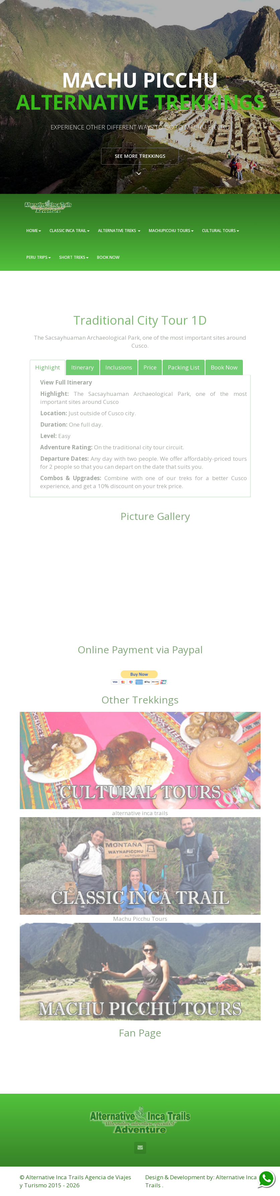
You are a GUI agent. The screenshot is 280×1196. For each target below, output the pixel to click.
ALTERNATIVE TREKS (119, 230)
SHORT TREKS (74, 257)
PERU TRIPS (38, 257)
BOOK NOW (108, 257)
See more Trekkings (140, 156)
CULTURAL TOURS (220, 230)
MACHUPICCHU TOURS (171, 230)
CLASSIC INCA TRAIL (70, 230)
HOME (33, 230)
